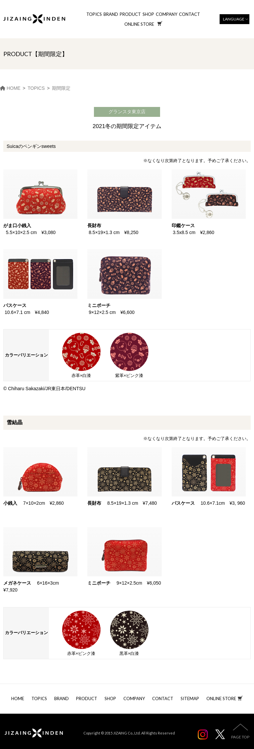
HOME (17, 698)
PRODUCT (130, 14)
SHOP (148, 14)
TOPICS (94, 14)
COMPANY (166, 14)
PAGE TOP (240, 736)
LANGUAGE (233, 19)
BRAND (111, 14)
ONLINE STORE (221, 698)
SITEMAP (190, 698)
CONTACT (189, 14)
